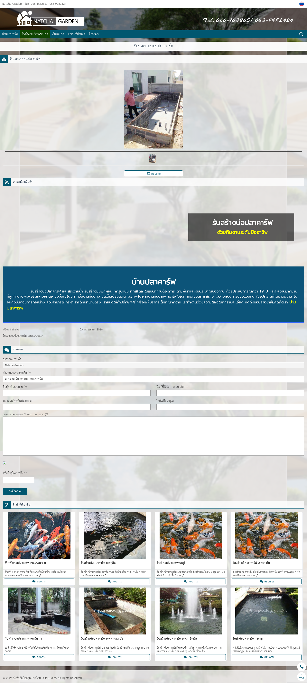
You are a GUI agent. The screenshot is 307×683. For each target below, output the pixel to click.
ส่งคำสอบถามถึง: (12, 359)
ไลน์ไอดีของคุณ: (165, 400)
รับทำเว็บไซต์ (20, 678)
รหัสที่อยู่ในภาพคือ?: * (15, 473)
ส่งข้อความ (15, 491)
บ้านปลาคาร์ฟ (10, 34)
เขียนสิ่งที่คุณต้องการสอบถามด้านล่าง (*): (25, 414)
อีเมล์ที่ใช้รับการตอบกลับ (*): (172, 387)
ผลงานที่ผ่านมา (76, 34)
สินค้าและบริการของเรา (35, 34)
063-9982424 (57, 4)
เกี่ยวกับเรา (58, 34)
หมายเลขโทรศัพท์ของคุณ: (17, 400)
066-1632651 (39, 4)
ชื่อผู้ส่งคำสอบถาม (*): (15, 387)
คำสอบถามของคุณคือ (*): (17, 373)
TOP (301, 677)
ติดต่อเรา (94, 34)
